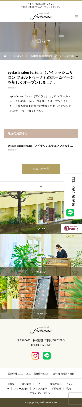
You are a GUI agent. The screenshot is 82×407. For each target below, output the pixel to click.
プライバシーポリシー (41, 393)
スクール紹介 (21, 388)
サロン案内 (25, 384)
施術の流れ (56, 384)
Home (11, 384)
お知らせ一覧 (40, 168)
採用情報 (56, 388)
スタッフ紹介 (40, 388)
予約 (68, 388)
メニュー (40, 384)
